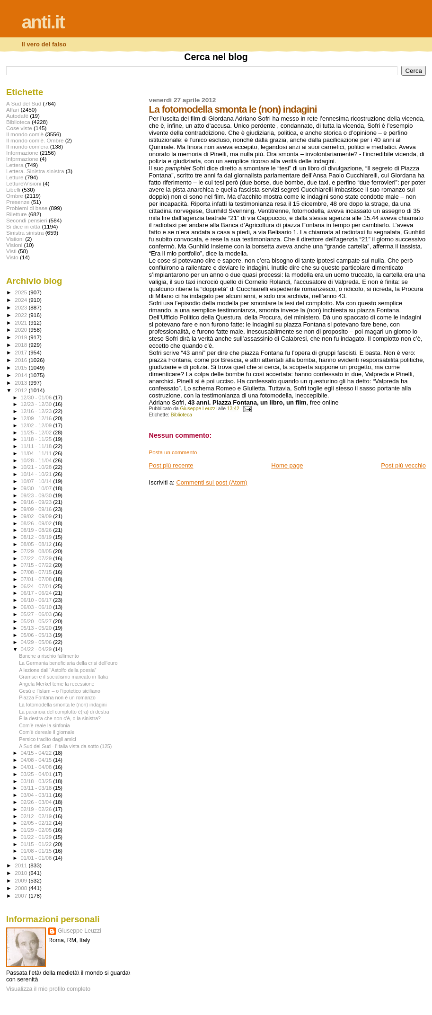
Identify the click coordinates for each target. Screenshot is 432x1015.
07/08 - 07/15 (37, 572)
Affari (12, 109)
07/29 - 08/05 (37, 551)
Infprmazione (22, 159)
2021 (21, 322)
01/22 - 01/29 (37, 837)
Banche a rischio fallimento (49, 656)
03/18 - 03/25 (37, 781)
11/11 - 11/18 (37, 446)
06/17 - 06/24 (37, 593)
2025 (21, 292)
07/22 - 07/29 (37, 558)
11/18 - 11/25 (37, 439)
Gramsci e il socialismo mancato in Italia (63, 677)
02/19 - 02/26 (37, 809)
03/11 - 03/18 (37, 788)
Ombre (14, 196)
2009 (21, 880)
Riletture (16, 214)
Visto (12, 257)
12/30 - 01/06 (37, 397)
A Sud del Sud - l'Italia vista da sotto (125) (65, 746)
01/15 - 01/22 (37, 844)
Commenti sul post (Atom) (211, 482)
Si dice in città (23, 226)
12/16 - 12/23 (37, 411)
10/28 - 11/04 (37, 460)
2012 (21, 390)
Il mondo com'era (27, 146)
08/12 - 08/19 (37, 537)
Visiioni (15, 239)
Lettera (14, 165)
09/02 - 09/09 (37, 516)
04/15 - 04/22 (37, 753)
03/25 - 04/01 (37, 774)
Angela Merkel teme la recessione (56, 684)
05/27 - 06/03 (37, 614)
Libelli (13, 189)
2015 (21, 367)
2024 (21, 300)
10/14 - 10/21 (37, 474)
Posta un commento (173, 452)
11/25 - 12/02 (37, 432)
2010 (21, 873)
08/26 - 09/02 (37, 523)
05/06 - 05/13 (37, 635)
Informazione (22, 153)
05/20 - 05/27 (37, 621)
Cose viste (19, 128)
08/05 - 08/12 (37, 544)
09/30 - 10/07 (37, 488)
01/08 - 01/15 (37, 851)
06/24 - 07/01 (37, 586)
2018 (21, 345)
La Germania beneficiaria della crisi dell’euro (68, 663)
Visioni (14, 245)
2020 (21, 330)
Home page (287, 465)
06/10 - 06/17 (37, 600)
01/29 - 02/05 (37, 830)
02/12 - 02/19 (37, 816)
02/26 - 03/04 (37, 802)
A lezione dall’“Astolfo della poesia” (57, 670)
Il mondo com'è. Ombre (34, 140)
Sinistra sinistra (25, 232)
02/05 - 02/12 (37, 823)
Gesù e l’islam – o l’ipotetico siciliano (59, 691)
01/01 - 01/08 (37, 858)
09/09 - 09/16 (37, 509)
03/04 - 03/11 (37, 795)
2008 (21, 888)
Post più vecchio (403, 465)
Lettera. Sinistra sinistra (35, 171)
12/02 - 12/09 (37, 425)
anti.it (43, 22)
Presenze (18, 202)
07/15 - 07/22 (37, 565)
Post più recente (171, 465)
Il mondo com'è (25, 134)
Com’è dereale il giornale (46, 732)
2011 (21, 865)
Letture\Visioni (23, 183)
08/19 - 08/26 (37, 530)
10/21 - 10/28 (37, 467)
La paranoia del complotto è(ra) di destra (64, 712)
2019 (21, 337)
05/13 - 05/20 (37, 628)
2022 (21, 315)
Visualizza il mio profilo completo (48, 989)
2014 (21, 375)
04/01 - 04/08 (37, 767)
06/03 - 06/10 (37, 607)
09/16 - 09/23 (37, 502)
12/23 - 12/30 (37, 404)
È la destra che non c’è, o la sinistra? (60, 718)
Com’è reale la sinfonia (44, 725)
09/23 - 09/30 (37, 495)
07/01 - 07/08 (37, 579)
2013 (21, 383)
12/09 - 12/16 (37, 418)
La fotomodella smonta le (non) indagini (62, 704)
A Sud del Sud (23, 103)
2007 (21, 895)
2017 (21, 352)
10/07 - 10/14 (37, 481)
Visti (11, 251)
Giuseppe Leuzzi (79, 930)
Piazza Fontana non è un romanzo (57, 697)
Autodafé (17, 116)
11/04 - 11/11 (37, 453)
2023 (21, 307)
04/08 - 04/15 (37, 760)
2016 (21, 360)
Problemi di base (26, 208)
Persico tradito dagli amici (47, 739)
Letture (14, 177)
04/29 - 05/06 (37, 642)
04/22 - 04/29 (37, 649)
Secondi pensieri (26, 220)
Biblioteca (181, 414)
